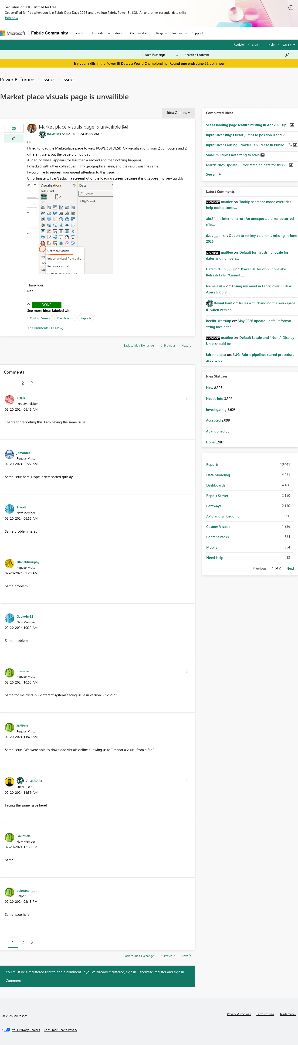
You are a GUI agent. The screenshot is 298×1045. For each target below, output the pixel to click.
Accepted (214, 420)
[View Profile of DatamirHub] (216, 269)
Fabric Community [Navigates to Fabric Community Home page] (49, 33)
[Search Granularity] (161, 54)
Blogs (159, 33)
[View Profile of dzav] (209, 235)
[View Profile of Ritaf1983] (54, 134)
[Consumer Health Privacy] (60, 1030)
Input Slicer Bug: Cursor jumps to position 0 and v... (246, 135)
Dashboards (65, 318)
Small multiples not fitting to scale (233, 155)
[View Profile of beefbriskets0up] (218, 320)
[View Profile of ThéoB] (21, 507)
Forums (79, 33)
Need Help (214, 557)
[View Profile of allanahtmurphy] (28, 561)
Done (46, 304)
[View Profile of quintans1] (23, 890)
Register (239, 44)
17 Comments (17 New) (45, 328)
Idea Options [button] (177, 112)
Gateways (213, 506)
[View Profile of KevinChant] (223, 303)
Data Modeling (218, 475)
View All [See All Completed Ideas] (213, 174)
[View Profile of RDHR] (21, 398)
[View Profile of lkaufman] (23, 835)
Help (271, 44)
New (210, 387)
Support (197, 33)
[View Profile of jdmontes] (23, 452)
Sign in (256, 44)
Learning (177, 33)
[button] (14, 138)
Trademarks (288, 1014)
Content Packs (217, 536)
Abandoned (216, 431)
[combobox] (237, 54)
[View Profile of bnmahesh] (24, 671)
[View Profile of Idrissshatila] (33, 780)
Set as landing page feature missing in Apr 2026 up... (248, 125)
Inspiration (99, 33)
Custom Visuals (40, 318)
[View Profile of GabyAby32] (25, 616)
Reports (86, 318)
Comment (13, 980)
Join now (11, 17)
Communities (139, 33)
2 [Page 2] (23, 383)
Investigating (216, 409)
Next (290, 568)
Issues (48, 79)
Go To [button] (287, 45)
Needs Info (215, 398)
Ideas (118, 33)
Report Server (217, 495)
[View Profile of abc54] (211, 218)
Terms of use (265, 1014)
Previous (259, 568)
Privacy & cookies (239, 1014)
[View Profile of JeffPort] (22, 725)
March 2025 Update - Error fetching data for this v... (247, 165)
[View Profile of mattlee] (227, 201)
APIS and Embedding (223, 516)
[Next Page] (31, 383)
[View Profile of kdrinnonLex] (216, 354)
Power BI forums (17, 79)
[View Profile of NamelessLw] (215, 286)
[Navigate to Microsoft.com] (12, 33)
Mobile (211, 547)
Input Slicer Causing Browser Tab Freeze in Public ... (247, 145)
